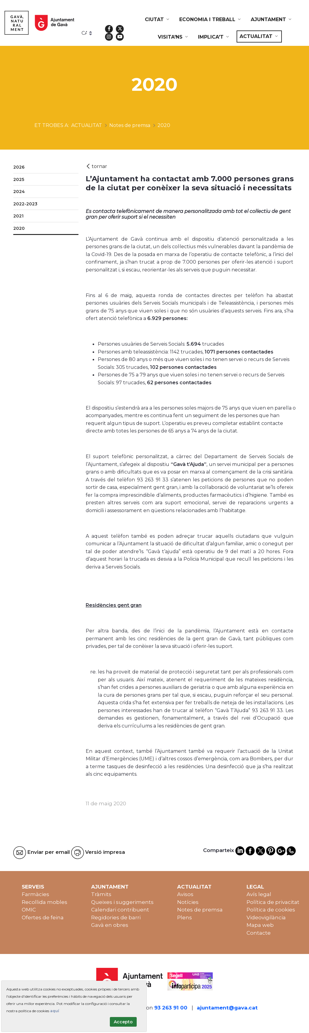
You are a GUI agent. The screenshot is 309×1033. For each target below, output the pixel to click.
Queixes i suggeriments (122, 902)
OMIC (29, 910)
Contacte (259, 933)
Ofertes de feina (43, 917)
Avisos (185, 894)
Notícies (188, 902)
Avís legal (259, 894)
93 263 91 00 (170, 1008)
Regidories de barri (116, 917)
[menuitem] (157, 19)
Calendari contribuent (120, 910)
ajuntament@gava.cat (227, 1008)
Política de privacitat (273, 902)
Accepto (123, 1022)
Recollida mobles (44, 902)
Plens (184, 917)
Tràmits (101, 894)
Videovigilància (266, 917)
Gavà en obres (109, 925)
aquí (54, 1011)
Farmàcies (35, 894)
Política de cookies (271, 910)
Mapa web (260, 925)
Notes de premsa (200, 910)
